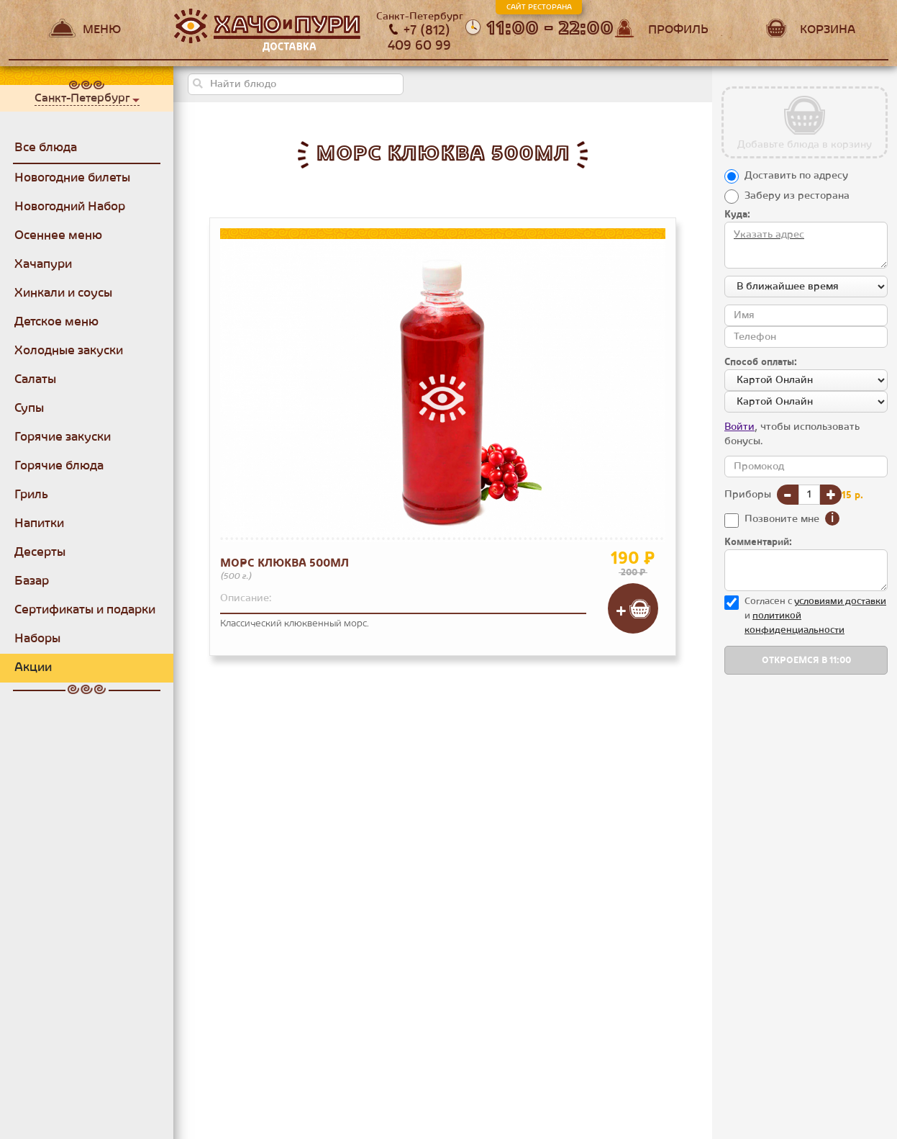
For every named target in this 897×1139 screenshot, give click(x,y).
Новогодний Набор (69, 206)
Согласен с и (815, 615)
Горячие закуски (62, 437)
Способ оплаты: (760, 362)
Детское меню (56, 321)
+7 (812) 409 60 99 (419, 38)
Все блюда (45, 147)
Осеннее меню (58, 235)
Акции (33, 667)
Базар (31, 581)
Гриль (31, 494)
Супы (29, 408)
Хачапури (43, 264)
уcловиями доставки (840, 601)
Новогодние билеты (72, 177)
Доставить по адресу (796, 175)
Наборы (37, 638)
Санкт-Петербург (82, 97)
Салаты (35, 379)
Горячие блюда (59, 465)
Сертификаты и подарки (84, 609)
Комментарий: (758, 542)
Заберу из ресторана (797, 196)
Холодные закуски (68, 350)
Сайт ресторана (539, 7)
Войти (739, 427)
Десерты (39, 552)
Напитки (39, 523)
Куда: (737, 214)
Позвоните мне (782, 519)
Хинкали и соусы (63, 293)
